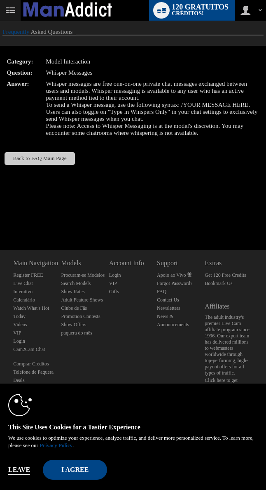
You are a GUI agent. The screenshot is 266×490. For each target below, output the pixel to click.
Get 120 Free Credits (225, 275)
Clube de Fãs (74, 308)
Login (19, 341)
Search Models (76, 283)
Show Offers (73, 324)
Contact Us (168, 300)
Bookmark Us (218, 283)
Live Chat (23, 283)
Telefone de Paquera (33, 372)
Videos (20, 324)
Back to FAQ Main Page (39, 158)
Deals (18, 380)
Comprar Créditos (31, 364)
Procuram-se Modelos (83, 275)
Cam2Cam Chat (29, 349)
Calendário (24, 300)
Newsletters (168, 308)
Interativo (23, 291)
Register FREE (28, 275)
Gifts (114, 291)
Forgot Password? (174, 283)
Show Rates (73, 291)
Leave (19, 469)
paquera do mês (76, 333)
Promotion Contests (80, 316)
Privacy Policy (56, 445)
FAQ (161, 291)
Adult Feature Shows (82, 300)
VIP (17, 333)
